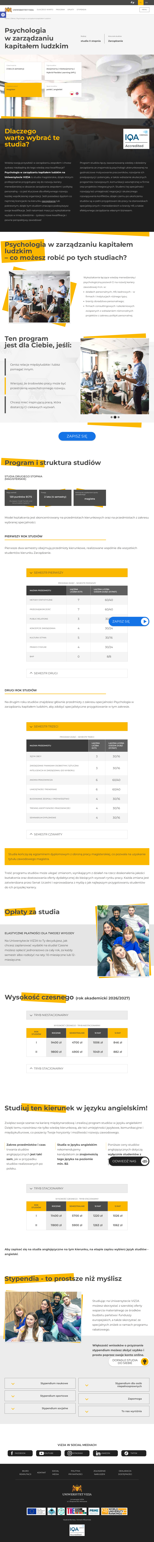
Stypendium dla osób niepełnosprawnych (128, 1385)
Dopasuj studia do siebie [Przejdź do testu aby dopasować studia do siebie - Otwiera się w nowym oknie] (125, 1362)
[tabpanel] (114, 376)
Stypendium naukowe (54, 1383)
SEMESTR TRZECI (46, 726)
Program (60, 10)
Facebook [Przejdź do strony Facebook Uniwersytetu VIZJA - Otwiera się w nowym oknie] (20, 1453)
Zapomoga (135, 1398)
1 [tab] (111, 417)
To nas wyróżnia (132, 1411)
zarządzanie (49, 201)
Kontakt (41, 1473)
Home (7, 19)
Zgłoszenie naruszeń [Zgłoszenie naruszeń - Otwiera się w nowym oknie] (100, 1472)
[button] (3, 15)
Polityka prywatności (75, 1472)
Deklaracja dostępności (125, 1472)
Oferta (13, 19)
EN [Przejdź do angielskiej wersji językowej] (146, 3)
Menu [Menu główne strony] (144, 10)
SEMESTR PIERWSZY (48, 573)
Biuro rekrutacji (25, 1472)
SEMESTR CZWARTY (48, 834)
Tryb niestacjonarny (51, 1015)
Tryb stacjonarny (48, 1068)
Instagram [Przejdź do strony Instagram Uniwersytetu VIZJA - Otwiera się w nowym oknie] (77, 1453)
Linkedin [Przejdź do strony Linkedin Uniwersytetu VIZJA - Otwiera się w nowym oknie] (105, 1453)
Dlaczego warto (45, 10)
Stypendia (81, 10)
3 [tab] (118, 417)
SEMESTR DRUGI (46, 673)
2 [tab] (115, 417)
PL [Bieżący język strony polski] (140, 3)
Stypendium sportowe (54, 1396)
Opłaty (70, 10)
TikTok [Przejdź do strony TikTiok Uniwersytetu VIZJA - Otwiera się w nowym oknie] (134, 1453)
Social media (55, 1472)
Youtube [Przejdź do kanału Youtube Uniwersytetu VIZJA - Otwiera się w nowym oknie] (48, 1453)
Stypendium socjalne (55, 1408)
